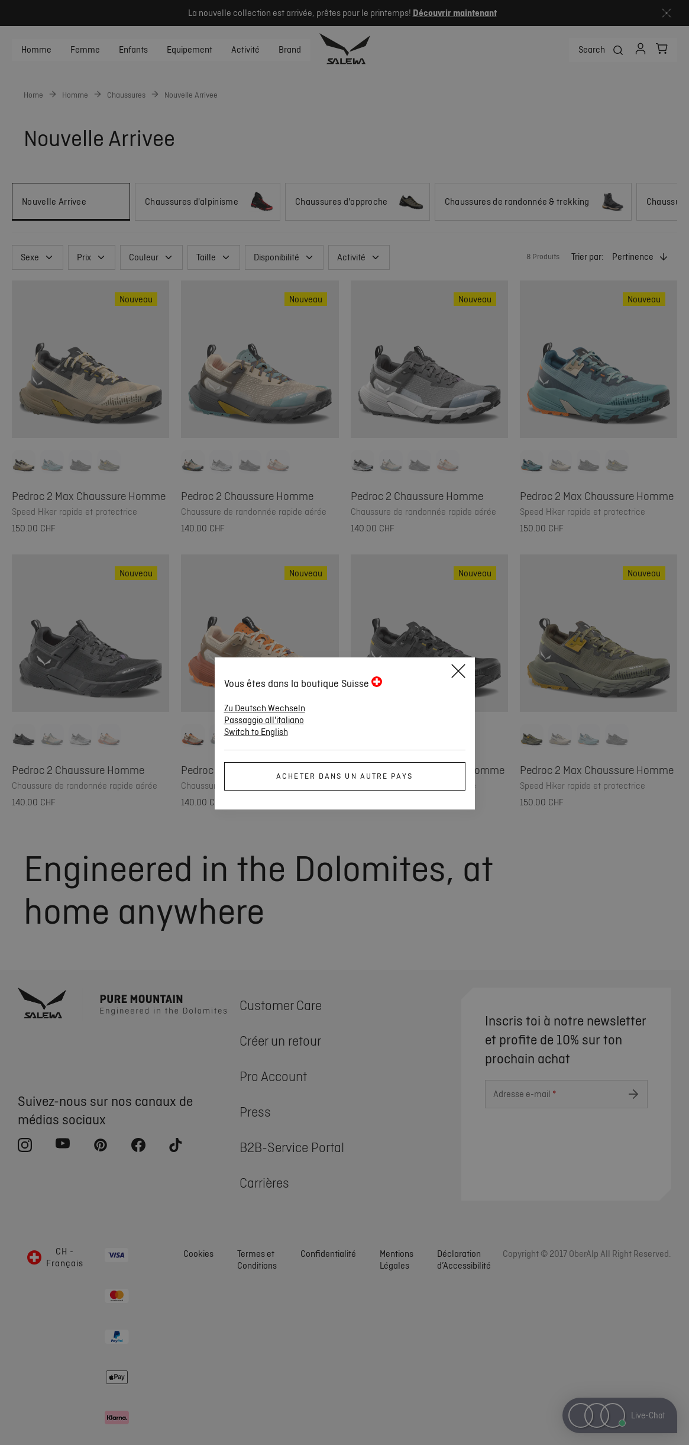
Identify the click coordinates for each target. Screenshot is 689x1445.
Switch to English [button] (256, 732)
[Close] (458, 672)
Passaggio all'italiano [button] (264, 720)
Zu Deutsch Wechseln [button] (264, 708)
